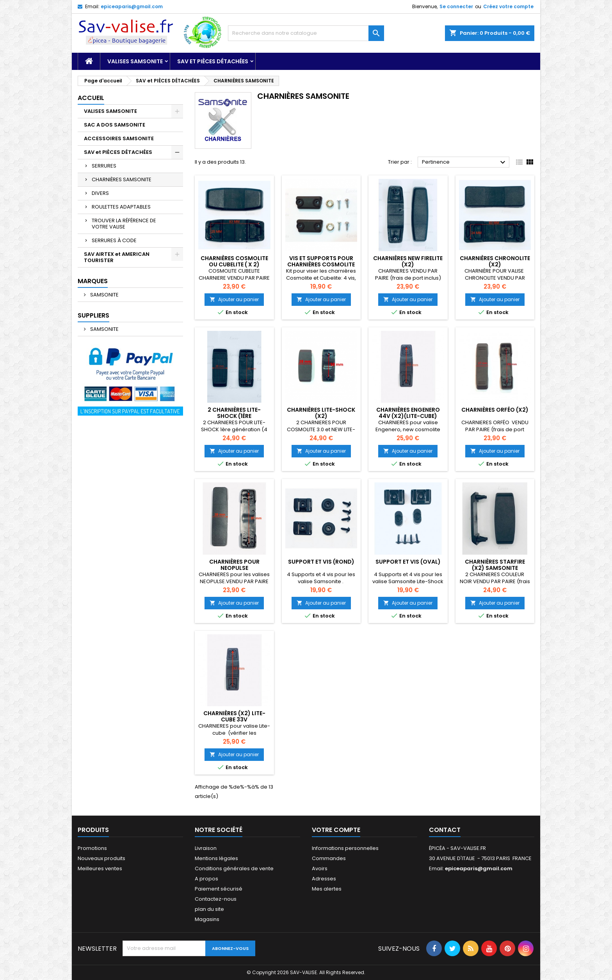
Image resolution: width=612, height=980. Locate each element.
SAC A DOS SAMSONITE (114, 125)
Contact (445, 829)
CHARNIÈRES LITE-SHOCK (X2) (321, 413)
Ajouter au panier (234, 299)
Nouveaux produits (101, 858)
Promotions (92, 848)
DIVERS (100, 193)
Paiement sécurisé (218, 889)
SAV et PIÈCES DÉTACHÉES (212, 61)
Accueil (91, 97)
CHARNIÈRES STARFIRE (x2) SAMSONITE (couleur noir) (495, 568)
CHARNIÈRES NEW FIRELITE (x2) (408, 261)
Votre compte (336, 829)
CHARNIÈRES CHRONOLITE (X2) (495, 261)
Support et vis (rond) (321, 562)
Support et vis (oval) (408, 562)
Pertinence (464, 162)
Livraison (206, 848)
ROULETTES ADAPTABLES (121, 207)
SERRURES (104, 166)
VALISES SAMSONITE (135, 61)
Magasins (207, 919)
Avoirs (319, 868)
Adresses (324, 878)
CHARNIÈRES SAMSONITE (121, 179)
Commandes (329, 858)
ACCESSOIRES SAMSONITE (119, 138)
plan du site (209, 909)
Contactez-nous (216, 899)
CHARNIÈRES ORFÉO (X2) (494, 410)
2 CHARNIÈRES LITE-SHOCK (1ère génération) (234, 416)
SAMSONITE (104, 294)
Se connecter (456, 6)
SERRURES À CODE (114, 240)
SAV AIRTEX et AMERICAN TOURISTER (116, 257)
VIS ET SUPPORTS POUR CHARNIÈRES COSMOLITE (321, 261)
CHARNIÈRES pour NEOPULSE (234, 565)
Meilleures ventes (100, 868)
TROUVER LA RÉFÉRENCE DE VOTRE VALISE (124, 223)
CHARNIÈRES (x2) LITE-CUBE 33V (234, 716)
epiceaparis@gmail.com (132, 6)
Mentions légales (216, 858)
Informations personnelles (345, 848)
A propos (206, 878)
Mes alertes (327, 889)
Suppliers (93, 315)
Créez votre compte (508, 6)
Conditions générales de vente (234, 868)
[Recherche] (306, 33)
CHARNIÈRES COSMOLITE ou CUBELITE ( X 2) (234, 261)
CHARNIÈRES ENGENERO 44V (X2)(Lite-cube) (408, 413)
